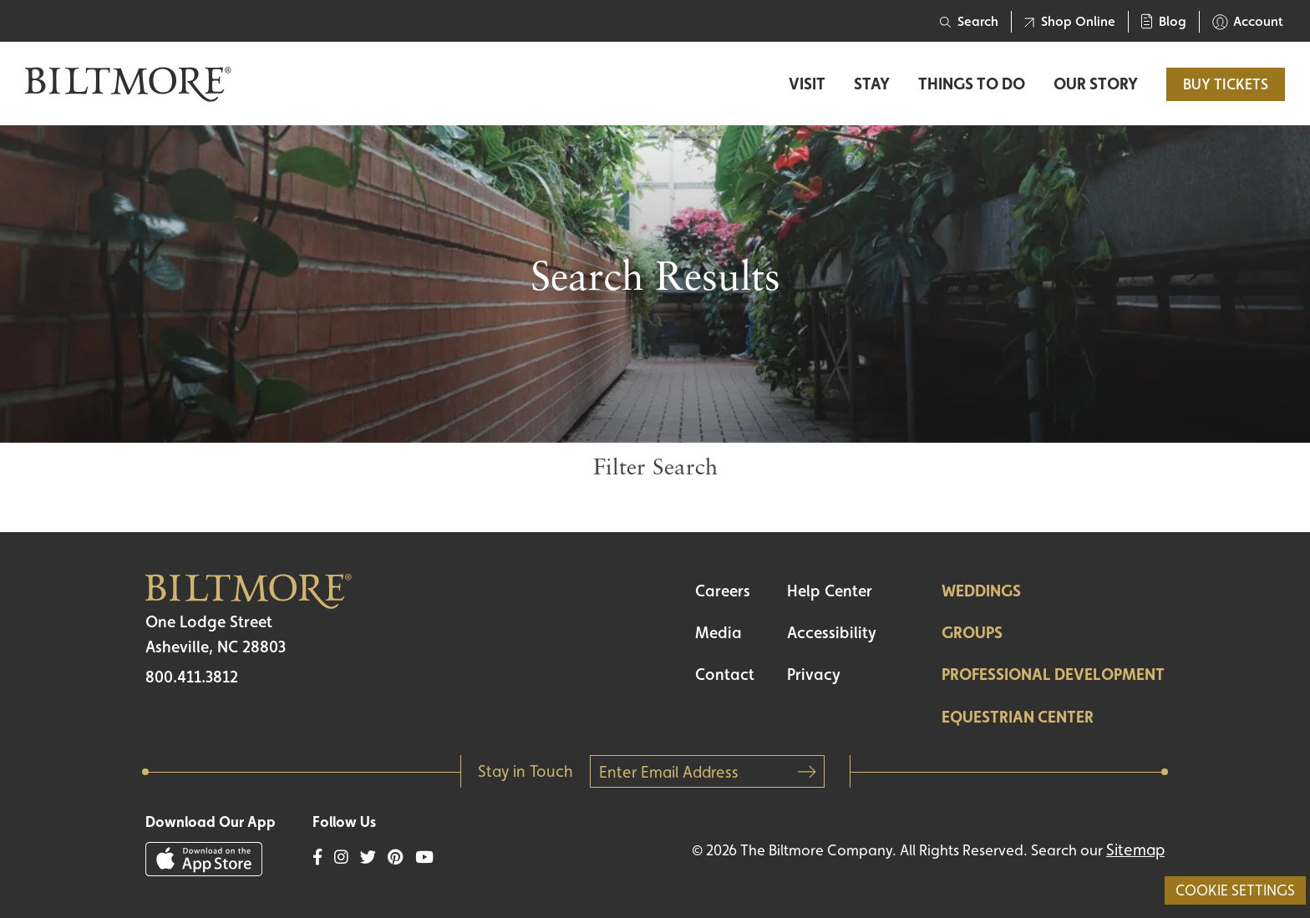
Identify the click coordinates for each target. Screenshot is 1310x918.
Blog (1163, 21)
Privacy (813, 674)
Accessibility (831, 632)
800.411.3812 (191, 676)
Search (969, 21)
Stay (872, 84)
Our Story (1096, 84)
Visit (807, 84)
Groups (972, 632)
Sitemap (1135, 849)
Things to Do (971, 84)
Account (1247, 21)
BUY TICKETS (1225, 84)
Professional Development (1053, 674)
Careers (722, 590)
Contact (724, 674)
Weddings (981, 590)
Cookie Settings (1235, 890)
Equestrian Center (1018, 717)
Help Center (829, 590)
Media (718, 632)
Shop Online (1069, 21)
